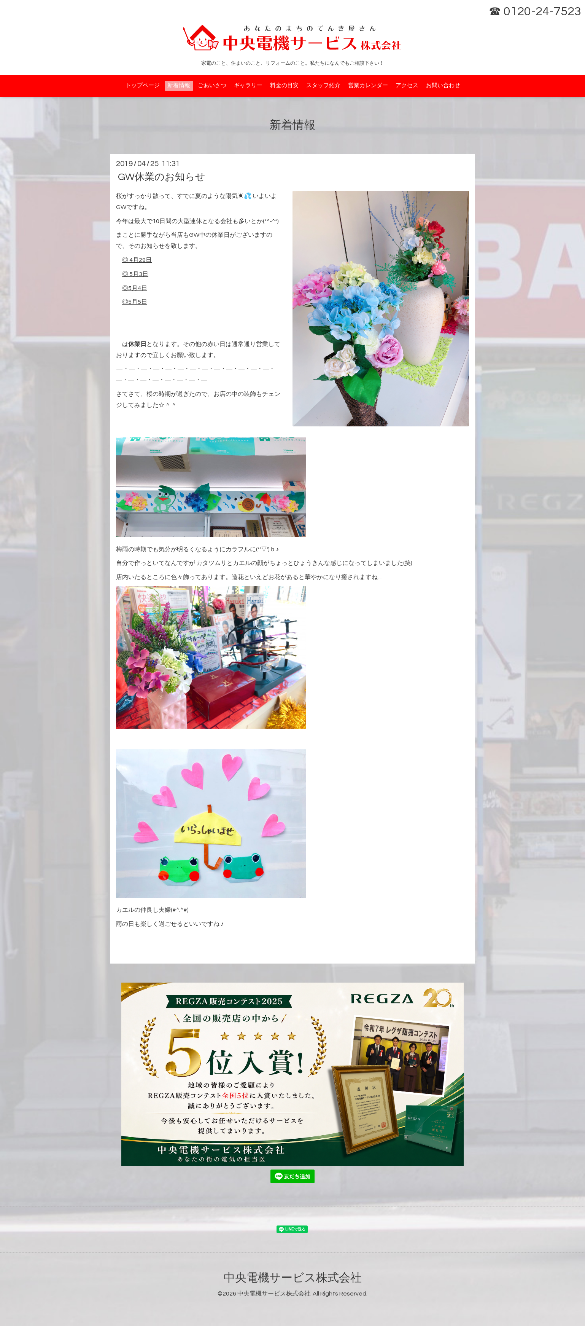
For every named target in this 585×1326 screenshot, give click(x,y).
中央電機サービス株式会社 (293, 1278)
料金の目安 (284, 85)
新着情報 (178, 85)
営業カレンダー (368, 85)
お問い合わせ (443, 85)
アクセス (407, 85)
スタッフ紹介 (323, 85)
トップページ (143, 85)
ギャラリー (248, 85)
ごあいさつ (212, 85)
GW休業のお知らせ (161, 177)
